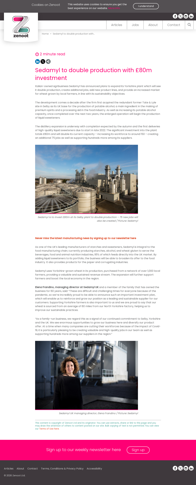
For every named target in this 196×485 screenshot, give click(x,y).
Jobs (135, 25)
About (153, 25)
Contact (173, 25)
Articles (116, 25)
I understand (146, 6)
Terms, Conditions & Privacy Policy (62, 468)
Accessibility (94, 468)
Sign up (138, 449)
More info (114, 8)
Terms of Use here (49, 428)
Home (45, 33)
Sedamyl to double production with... (74, 33)
